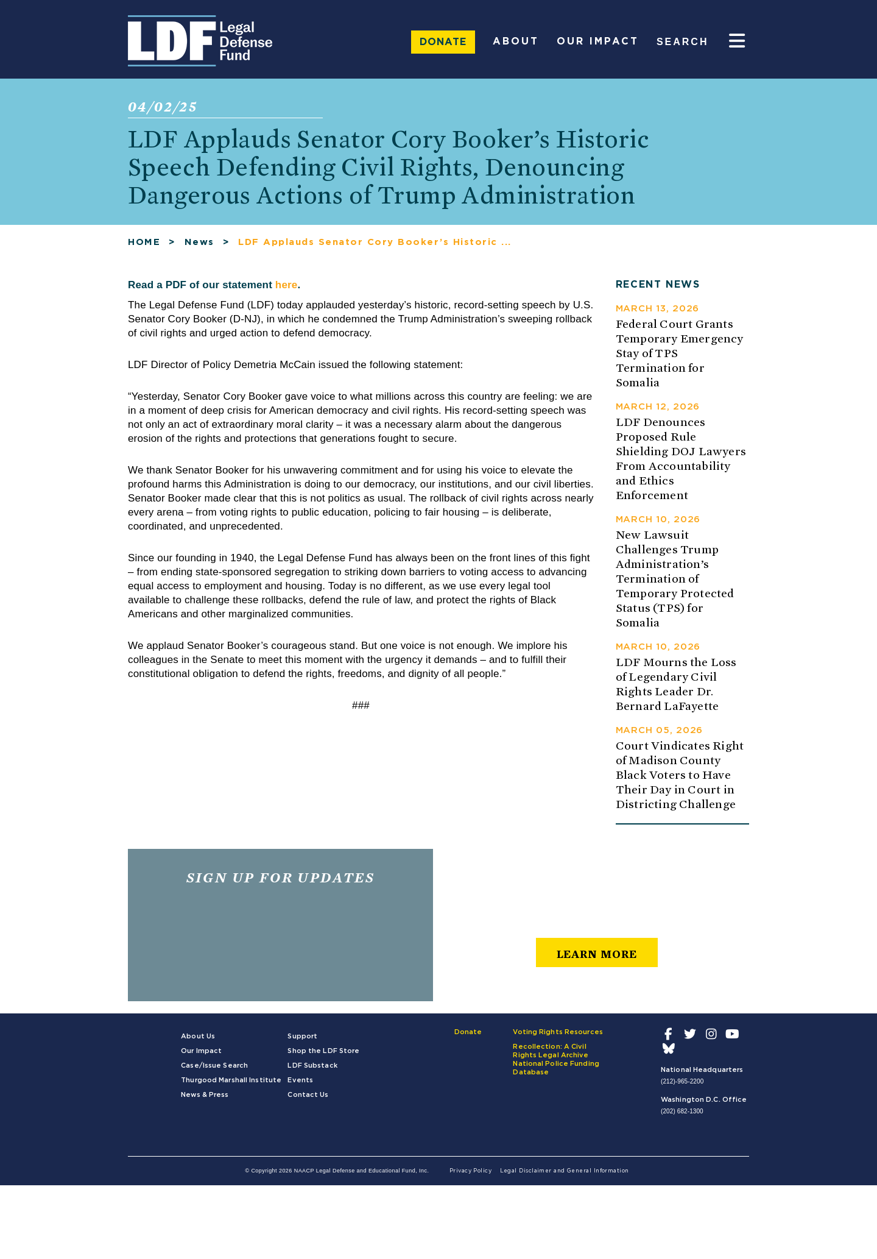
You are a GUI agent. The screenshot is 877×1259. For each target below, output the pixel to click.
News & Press (204, 1101)
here (286, 291)
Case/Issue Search (214, 1072)
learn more (597, 960)
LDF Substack (312, 1072)
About (516, 41)
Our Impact (598, 41)
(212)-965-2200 (682, 1088)
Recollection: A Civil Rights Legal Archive (550, 1057)
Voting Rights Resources (558, 1038)
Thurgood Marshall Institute (231, 1086)
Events (300, 1086)
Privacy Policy (470, 1177)
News (199, 249)
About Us (198, 1043)
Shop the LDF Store (323, 1057)
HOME (144, 249)
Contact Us (307, 1101)
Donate (443, 42)
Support (302, 1043)
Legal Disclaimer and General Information (564, 1177)
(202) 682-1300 (682, 1118)
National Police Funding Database (556, 1074)
